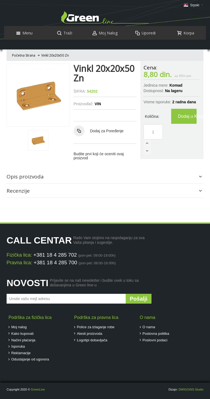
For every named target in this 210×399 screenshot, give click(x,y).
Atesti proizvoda (89, 333)
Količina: (152, 116)
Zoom (38, 95)
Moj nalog (19, 327)
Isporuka (18, 346)
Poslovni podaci (154, 340)
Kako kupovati (22, 333)
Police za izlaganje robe (95, 327)
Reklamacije (21, 353)
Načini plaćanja (23, 340)
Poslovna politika (155, 333)
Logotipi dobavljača (92, 340)
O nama (148, 327)
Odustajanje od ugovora (30, 359)
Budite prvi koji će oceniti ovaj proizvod (99, 156)
